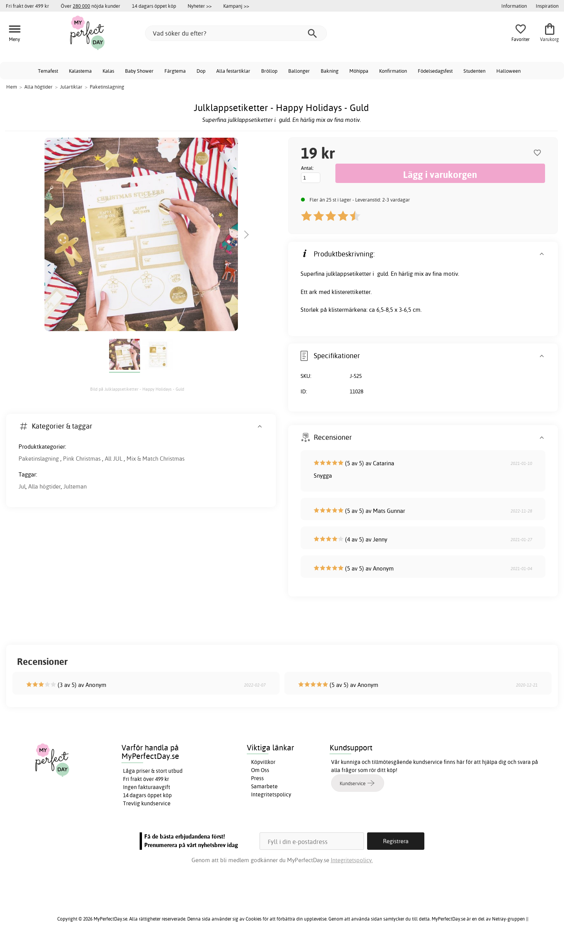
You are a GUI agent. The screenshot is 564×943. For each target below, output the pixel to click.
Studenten (474, 71)
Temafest (48, 71)
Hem (11, 87)
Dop (201, 71)
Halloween (508, 71)
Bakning (329, 71)
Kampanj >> (236, 6)
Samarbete (264, 786)
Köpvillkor (263, 761)
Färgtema (175, 71)
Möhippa (358, 71)
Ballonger (299, 71)
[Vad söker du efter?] (236, 33)
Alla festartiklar (233, 71)
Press (257, 778)
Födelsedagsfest (435, 71)
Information (514, 6)
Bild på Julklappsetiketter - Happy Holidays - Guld (137, 389)
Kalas (108, 71)
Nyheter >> (200, 6)
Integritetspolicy (271, 794)
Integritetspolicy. (352, 860)
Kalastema (80, 71)
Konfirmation (393, 71)
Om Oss (260, 770)
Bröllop (269, 71)
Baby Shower (139, 71)
